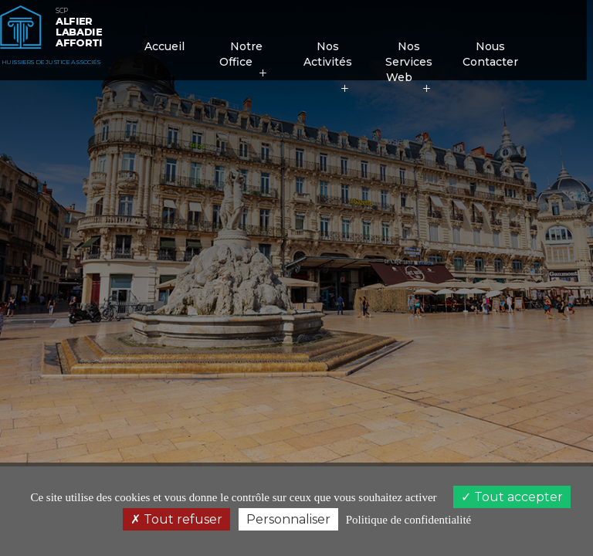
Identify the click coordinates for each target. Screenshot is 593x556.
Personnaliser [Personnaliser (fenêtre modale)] (288, 519)
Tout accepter (512, 497)
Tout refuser (176, 519)
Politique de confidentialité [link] (408, 520)
